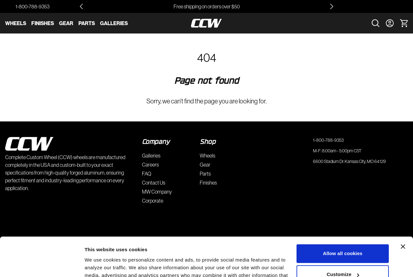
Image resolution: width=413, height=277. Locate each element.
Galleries (114, 23)
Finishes (42, 23)
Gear (66, 23)
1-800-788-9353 (32, 6)
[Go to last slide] (81, 6)
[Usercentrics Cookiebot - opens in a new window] (42, 264)
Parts (86, 23)
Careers (150, 164)
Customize (343, 238)
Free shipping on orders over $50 (207, 6)
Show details (100, 264)
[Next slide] (332, 6)
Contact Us (153, 182)
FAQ (146, 173)
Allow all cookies (343, 217)
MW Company (157, 191)
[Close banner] (403, 210)
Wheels (15, 23)
